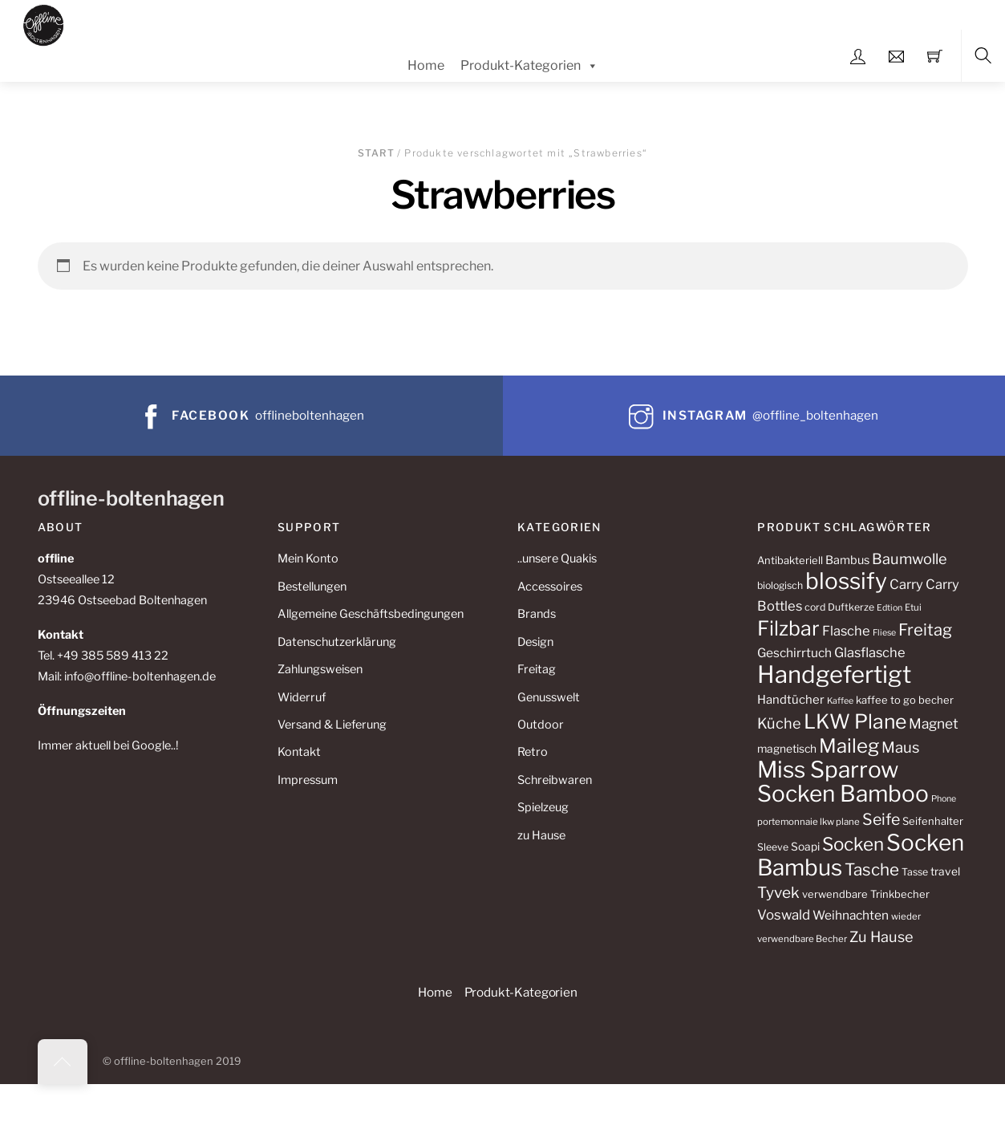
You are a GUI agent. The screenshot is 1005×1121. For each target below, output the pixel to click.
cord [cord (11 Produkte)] (814, 607)
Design (535, 642)
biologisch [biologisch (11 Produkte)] (780, 585)
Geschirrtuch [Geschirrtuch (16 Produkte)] (794, 652)
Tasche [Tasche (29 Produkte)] (872, 869)
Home (425, 65)
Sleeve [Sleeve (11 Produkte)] (772, 847)
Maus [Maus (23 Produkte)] (900, 747)
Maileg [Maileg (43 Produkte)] (849, 745)
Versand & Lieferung (332, 724)
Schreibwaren (554, 780)
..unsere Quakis (557, 558)
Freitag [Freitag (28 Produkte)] (925, 629)
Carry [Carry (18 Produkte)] (906, 584)
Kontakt (299, 752)
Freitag (536, 669)
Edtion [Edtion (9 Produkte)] (889, 608)
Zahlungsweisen (320, 669)
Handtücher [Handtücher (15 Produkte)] (791, 700)
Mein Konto (308, 558)
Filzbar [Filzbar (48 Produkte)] (788, 628)
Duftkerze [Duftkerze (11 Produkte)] (851, 607)
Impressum (308, 780)
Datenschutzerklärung (337, 642)
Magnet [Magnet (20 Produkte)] (933, 723)
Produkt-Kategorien (529, 66)
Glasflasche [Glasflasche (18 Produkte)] (870, 652)
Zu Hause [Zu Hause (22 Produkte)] (881, 936)
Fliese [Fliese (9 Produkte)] (884, 633)
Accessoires (549, 586)
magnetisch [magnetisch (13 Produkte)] (787, 748)
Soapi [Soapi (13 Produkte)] (805, 846)
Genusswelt (548, 697)
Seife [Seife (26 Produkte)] (881, 819)
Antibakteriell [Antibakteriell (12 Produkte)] (790, 560)
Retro (532, 752)
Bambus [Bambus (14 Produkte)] (847, 560)
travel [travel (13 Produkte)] (945, 871)
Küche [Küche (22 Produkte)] (779, 723)
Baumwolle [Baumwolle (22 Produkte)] (909, 558)
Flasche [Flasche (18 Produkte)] (846, 631)
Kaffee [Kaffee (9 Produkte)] (840, 701)
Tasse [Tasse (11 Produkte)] (915, 872)
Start (376, 153)
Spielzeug (543, 807)
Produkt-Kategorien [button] (520, 992)
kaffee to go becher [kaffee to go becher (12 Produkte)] (905, 699)
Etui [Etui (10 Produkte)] (913, 607)
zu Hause (541, 835)
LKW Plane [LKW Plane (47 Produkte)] (855, 721)
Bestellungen (312, 586)
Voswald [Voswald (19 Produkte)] (783, 915)
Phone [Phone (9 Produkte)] (943, 799)
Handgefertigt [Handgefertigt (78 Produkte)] (834, 674)
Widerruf (302, 697)
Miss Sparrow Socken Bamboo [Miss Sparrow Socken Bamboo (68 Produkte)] (843, 782)
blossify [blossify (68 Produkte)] (846, 581)
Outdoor (540, 724)
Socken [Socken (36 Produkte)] (853, 844)
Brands (536, 614)
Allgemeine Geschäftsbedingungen (371, 614)
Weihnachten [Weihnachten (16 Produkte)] (851, 915)
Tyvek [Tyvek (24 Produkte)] (778, 892)
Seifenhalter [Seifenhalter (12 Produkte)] (932, 820)
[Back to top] (62, 1061)
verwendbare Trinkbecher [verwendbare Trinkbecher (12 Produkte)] (866, 893)
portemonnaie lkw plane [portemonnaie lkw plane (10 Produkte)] (808, 821)
